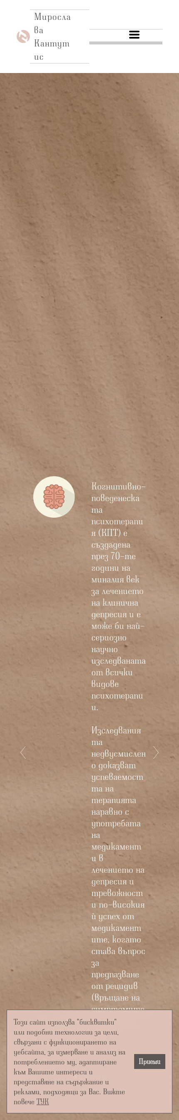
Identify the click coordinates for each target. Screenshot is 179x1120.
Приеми (149, 1061)
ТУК (43, 1101)
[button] (134, 34)
